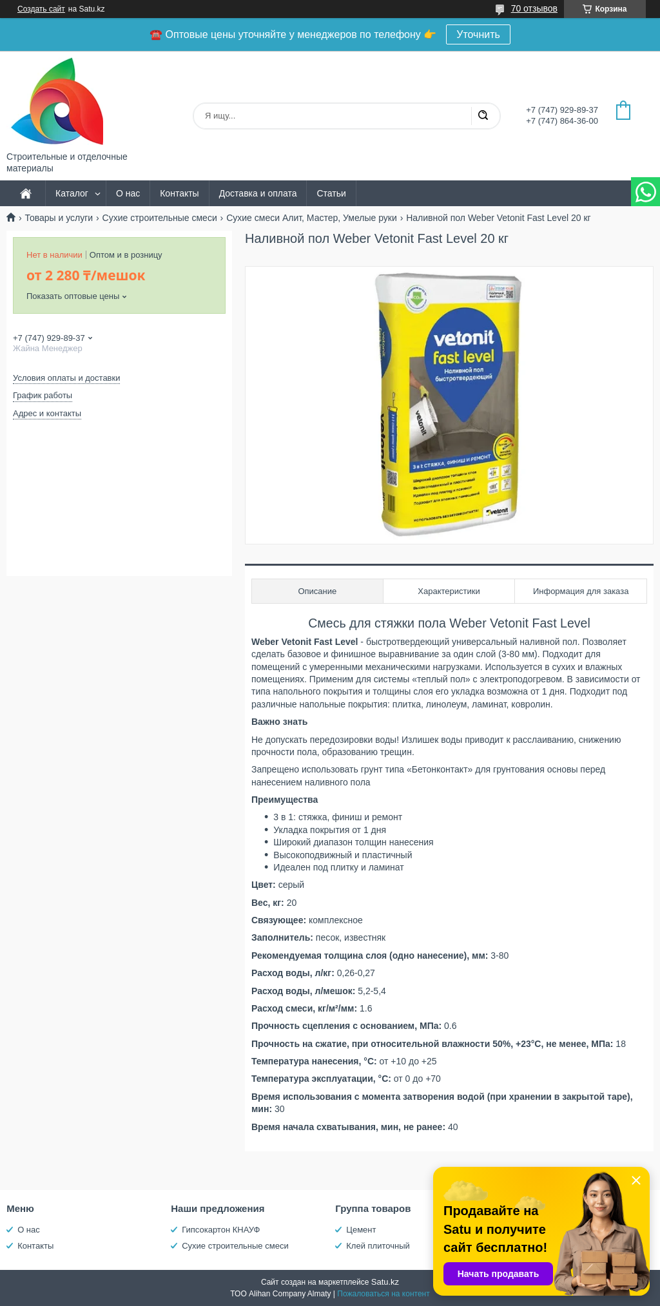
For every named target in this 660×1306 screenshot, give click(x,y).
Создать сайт (41, 9)
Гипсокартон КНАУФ (221, 1229)
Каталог (71, 193)
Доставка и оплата (258, 193)
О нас (128, 193)
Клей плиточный (377, 1246)
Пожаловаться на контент (383, 1293)
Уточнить (478, 34)
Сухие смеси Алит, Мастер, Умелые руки (311, 218)
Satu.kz (385, 1282)
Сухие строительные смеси (159, 218)
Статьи (330, 193)
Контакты (179, 193)
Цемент (361, 1229)
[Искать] (482, 116)
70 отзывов (534, 8)
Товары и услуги (58, 218)
